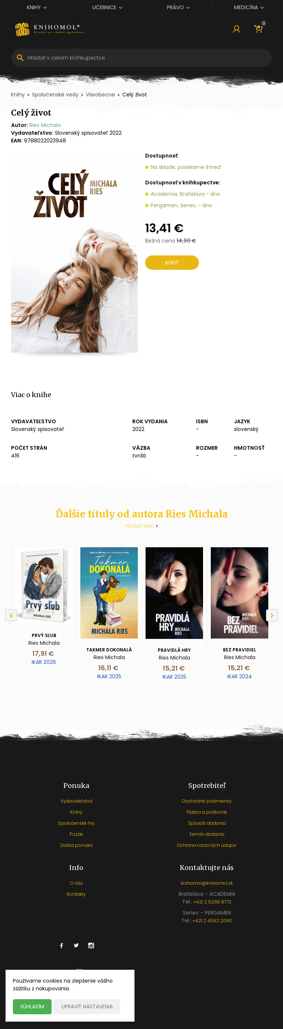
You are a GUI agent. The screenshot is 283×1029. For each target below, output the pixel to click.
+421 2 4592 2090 (212, 920)
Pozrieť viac (140, 526)
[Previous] (11, 615)
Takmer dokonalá (109, 650)
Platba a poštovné (206, 812)
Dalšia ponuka (76, 845)
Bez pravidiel (239, 650)
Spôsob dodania (207, 823)
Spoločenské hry (76, 823)
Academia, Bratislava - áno (185, 194)
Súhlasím (32, 1006)
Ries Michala (45, 125)
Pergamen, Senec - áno (181, 205)
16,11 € (108, 667)
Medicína (246, 7)
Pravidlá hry (174, 650)
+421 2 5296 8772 (212, 902)
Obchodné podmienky (207, 801)
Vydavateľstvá (76, 801)
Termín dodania (206, 834)
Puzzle (76, 834)
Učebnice (104, 7)
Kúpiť (172, 262)
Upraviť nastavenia (87, 1006)
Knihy (34, 7)
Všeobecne (100, 94)
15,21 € (174, 668)
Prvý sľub (44, 635)
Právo (175, 7)
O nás (76, 883)
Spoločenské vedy (55, 94)
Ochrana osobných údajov (207, 845)
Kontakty (76, 894)
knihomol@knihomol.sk (207, 883)
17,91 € (43, 653)
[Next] (272, 615)
